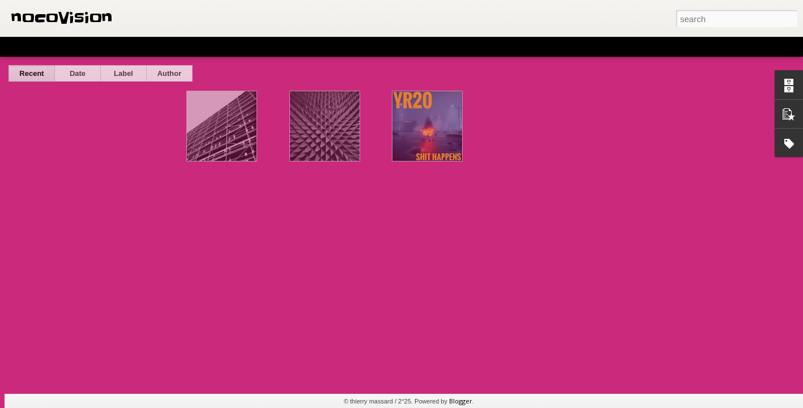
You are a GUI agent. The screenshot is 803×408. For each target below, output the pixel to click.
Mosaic (129, 46)
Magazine (92, 46)
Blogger (460, 401)
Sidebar (164, 46)
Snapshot (202, 46)
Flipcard (53, 46)
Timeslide (243, 46)
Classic (18, 46)
